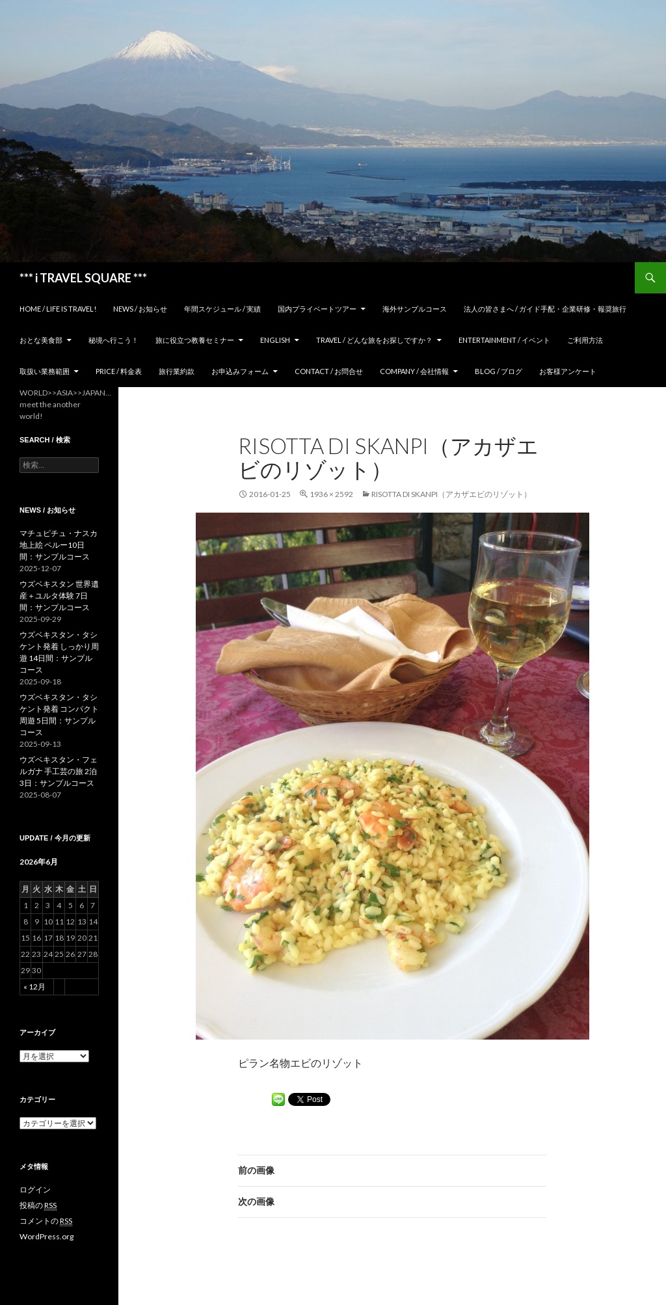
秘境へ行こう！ (113, 340)
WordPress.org (46, 1236)
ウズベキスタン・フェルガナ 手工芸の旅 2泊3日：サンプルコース (59, 771)
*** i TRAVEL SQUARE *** (83, 278)
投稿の (38, 1205)
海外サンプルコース (414, 308)
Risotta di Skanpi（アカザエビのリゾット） (451, 494)
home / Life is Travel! (58, 308)
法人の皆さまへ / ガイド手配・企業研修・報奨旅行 (545, 308)
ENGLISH (275, 340)
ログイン (35, 1189)
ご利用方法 (585, 340)
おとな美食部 (41, 340)
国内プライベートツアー (317, 308)
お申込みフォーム (240, 371)
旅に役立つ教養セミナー (194, 340)
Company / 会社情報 (414, 371)
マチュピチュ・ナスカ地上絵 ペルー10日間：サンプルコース (59, 544)
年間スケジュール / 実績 (222, 308)
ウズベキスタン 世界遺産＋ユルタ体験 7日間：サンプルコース (59, 595)
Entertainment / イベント (504, 340)
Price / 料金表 (119, 371)
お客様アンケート (567, 371)
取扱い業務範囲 (45, 371)
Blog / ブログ (498, 371)
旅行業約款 (176, 371)
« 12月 (34, 986)
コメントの (46, 1221)
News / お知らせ (140, 308)
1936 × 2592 (331, 494)
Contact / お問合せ (329, 371)
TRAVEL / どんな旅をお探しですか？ (374, 340)
